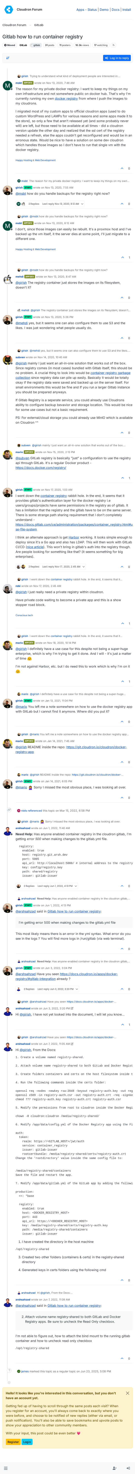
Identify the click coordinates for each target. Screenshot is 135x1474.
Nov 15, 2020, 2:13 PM (61, 452)
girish (24, 76)
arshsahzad (23, 828)
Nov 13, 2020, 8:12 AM (60, 223)
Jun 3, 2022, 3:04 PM (58, 968)
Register (13, 1442)
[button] (6, 1468)
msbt (19, 82)
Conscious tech (24, 615)
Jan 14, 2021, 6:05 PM (58, 781)
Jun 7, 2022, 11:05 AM (56, 1043)
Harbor (74, 537)
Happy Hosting (24, 160)
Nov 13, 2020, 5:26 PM (59, 317)
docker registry (66, 98)
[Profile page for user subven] (7, 360)
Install (126, 10)
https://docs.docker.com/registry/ (41, 468)
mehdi (20, 276)
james (25, 1371)
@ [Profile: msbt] (21, 194)
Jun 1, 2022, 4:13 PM (58, 905)
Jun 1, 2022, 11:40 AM (56, 828)
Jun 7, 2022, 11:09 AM (56, 1299)
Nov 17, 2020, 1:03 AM (58, 489)
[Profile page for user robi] (7, 589)
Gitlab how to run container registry (74, 911)
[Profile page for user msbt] (7, 85)
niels (24, 810)
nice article (35, 547)
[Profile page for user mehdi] (7, 279)
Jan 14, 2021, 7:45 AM (60, 741)
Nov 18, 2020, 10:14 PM (61, 642)
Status (92, 10)
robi (18, 586)
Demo (104, 10)
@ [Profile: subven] (22, 458)
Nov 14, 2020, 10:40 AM (52, 357)
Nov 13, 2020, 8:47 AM (62, 276)
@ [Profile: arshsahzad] (26, 911)
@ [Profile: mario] (21, 707)
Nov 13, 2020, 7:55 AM (59, 187)
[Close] (127, 1393)
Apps (80, 10)
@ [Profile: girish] (21, 283)
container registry (53, 496)
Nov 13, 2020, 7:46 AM (60, 82)
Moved (9, 45)
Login (27, 1442)
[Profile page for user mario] (7, 455)
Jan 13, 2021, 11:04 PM (59, 700)
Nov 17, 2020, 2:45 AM (47, 586)
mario (19, 452)
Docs (115, 10)
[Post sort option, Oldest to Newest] (7, 58)
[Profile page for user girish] (7, 190)
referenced (35, 810)
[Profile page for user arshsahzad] (7, 831)
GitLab (23, 45)
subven (20, 357)
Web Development (45, 160)
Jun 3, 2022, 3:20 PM (56, 1008)
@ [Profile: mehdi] (22, 323)
